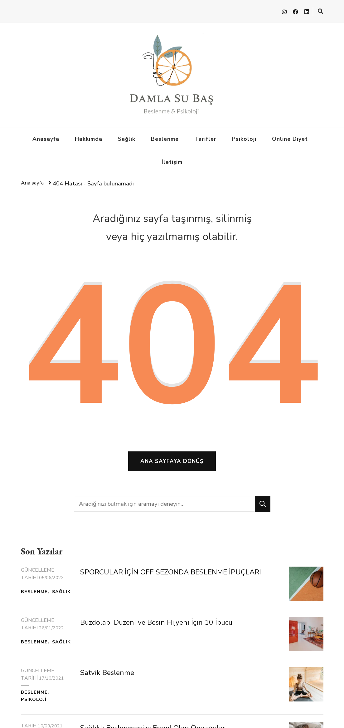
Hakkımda (88, 137)
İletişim (172, 161)
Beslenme (165, 137)
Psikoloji (244, 137)
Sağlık (126, 137)
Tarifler (205, 137)
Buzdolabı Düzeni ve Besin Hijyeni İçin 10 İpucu (167, 631)
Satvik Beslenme (111, 687)
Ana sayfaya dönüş (172, 465)
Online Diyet (290, 137)
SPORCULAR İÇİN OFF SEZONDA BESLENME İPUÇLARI (180, 581)
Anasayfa (45, 137)
